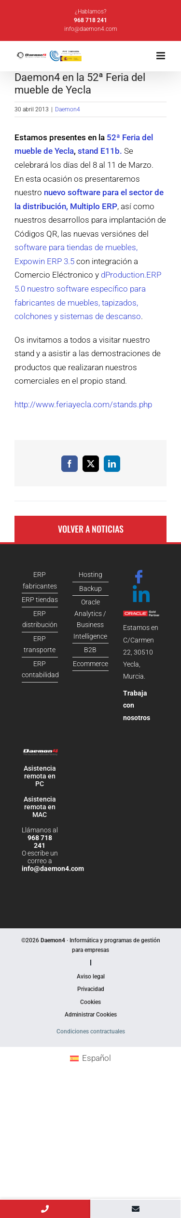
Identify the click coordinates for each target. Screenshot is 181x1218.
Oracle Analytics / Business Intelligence (90, 619)
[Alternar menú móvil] (161, 56)
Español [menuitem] (96, 1058)
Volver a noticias (91, 528)
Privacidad (90, 989)
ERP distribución (39, 619)
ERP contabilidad (40, 669)
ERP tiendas (40, 599)
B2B (90, 650)
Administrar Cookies (91, 1014)
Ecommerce (90, 664)
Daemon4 (67, 109)
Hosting (90, 574)
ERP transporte (40, 644)
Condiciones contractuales (90, 1031)
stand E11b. (100, 151)
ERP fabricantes (40, 580)
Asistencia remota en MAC (40, 806)
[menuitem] (90, 1058)
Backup (90, 588)
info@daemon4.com (90, 29)
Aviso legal (91, 976)
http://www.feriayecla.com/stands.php (83, 404)
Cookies (90, 1002)
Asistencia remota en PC (40, 776)
